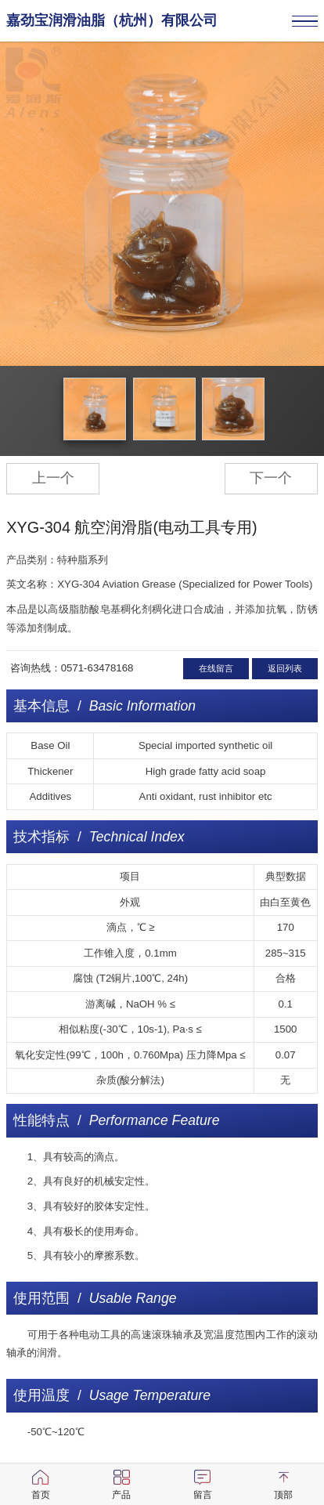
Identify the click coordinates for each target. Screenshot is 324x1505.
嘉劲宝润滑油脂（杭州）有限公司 (112, 20)
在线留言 (216, 668)
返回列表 (285, 668)
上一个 (53, 478)
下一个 (271, 478)
